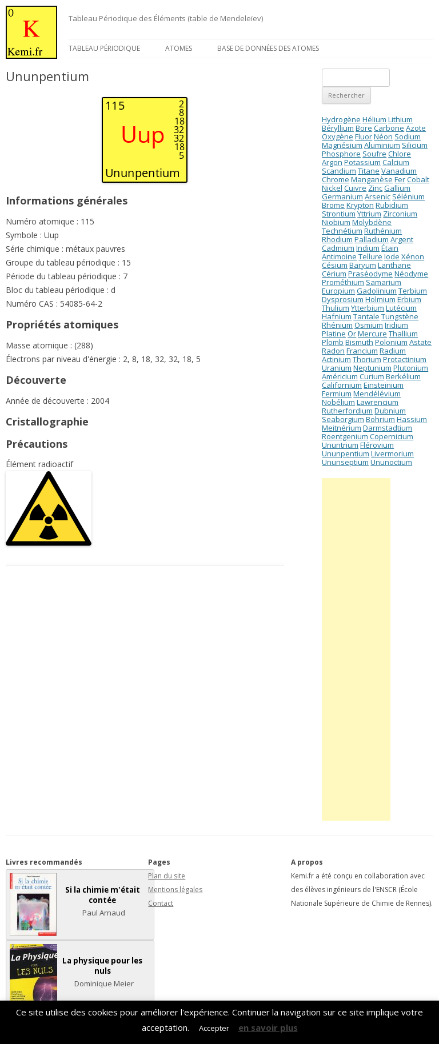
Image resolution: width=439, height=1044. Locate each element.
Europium (338, 291)
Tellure (370, 256)
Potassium (362, 162)
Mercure (372, 333)
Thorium (367, 359)
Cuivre (355, 188)
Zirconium (400, 213)
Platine (334, 333)
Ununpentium (345, 453)
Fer (399, 179)
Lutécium (401, 308)
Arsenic (377, 196)
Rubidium (392, 205)
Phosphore (341, 153)
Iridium (396, 325)
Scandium (339, 171)
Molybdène (372, 222)
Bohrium (380, 419)
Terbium (412, 291)
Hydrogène (341, 119)
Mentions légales (175, 889)
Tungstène (399, 316)
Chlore (399, 153)
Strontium (339, 213)
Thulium (335, 308)
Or (352, 333)
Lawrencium (377, 402)
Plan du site (166, 876)
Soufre (374, 153)
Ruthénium (383, 231)
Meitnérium (341, 428)
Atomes (178, 48)
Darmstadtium (387, 428)
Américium (340, 376)
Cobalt (418, 179)
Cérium (334, 273)
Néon (383, 136)
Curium (372, 376)
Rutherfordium (347, 410)
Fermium (337, 393)
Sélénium (408, 196)
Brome (333, 205)
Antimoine (339, 256)
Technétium (342, 231)
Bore (364, 128)
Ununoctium (391, 462)
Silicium (415, 145)
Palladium (371, 239)
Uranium (337, 368)
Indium (368, 248)
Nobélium (338, 402)
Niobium (336, 222)
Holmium (380, 299)
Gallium (397, 188)
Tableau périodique (104, 48)
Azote (416, 128)
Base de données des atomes (268, 48)
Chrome (335, 179)
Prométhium (343, 282)
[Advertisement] (356, 649)
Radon (333, 351)
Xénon (412, 256)
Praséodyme (370, 273)
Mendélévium (377, 393)
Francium (362, 351)
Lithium (400, 119)
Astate (420, 342)
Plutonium (410, 368)
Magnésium (342, 145)
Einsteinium (384, 385)
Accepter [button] (214, 1028)
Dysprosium (343, 299)
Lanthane (394, 265)
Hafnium (337, 316)
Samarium (383, 282)
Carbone (389, 128)
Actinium (336, 359)
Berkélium (403, 376)
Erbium (409, 299)
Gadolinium (377, 291)
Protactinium (404, 359)
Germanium (342, 196)
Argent (401, 239)
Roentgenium (345, 436)
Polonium (391, 342)
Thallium (403, 333)
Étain (389, 248)
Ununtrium (340, 445)
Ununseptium (345, 462)
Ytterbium (367, 308)
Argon (332, 162)
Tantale (366, 316)
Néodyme (411, 273)
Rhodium (337, 239)
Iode (392, 256)
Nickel (332, 188)
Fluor (363, 136)
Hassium (412, 419)
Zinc (375, 188)
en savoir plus (268, 1027)
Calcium (395, 162)
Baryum (362, 265)
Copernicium (391, 436)
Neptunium (372, 368)
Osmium (368, 325)
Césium (335, 265)
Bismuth (359, 342)
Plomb (333, 342)
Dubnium (390, 410)
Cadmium (338, 248)
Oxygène (337, 136)
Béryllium (338, 128)
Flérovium (377, 445)
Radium (393, 351)
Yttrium (369, 213)
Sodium (407, 136)
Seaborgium (343, 419)
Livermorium (392, 453)
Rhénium (337, 325)
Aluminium (382, 145)
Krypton (360, 205)
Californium (342, 385)
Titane (369, 171)
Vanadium (399, 171)
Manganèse (372, 179)
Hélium (374, 119)
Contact (160, 903)
